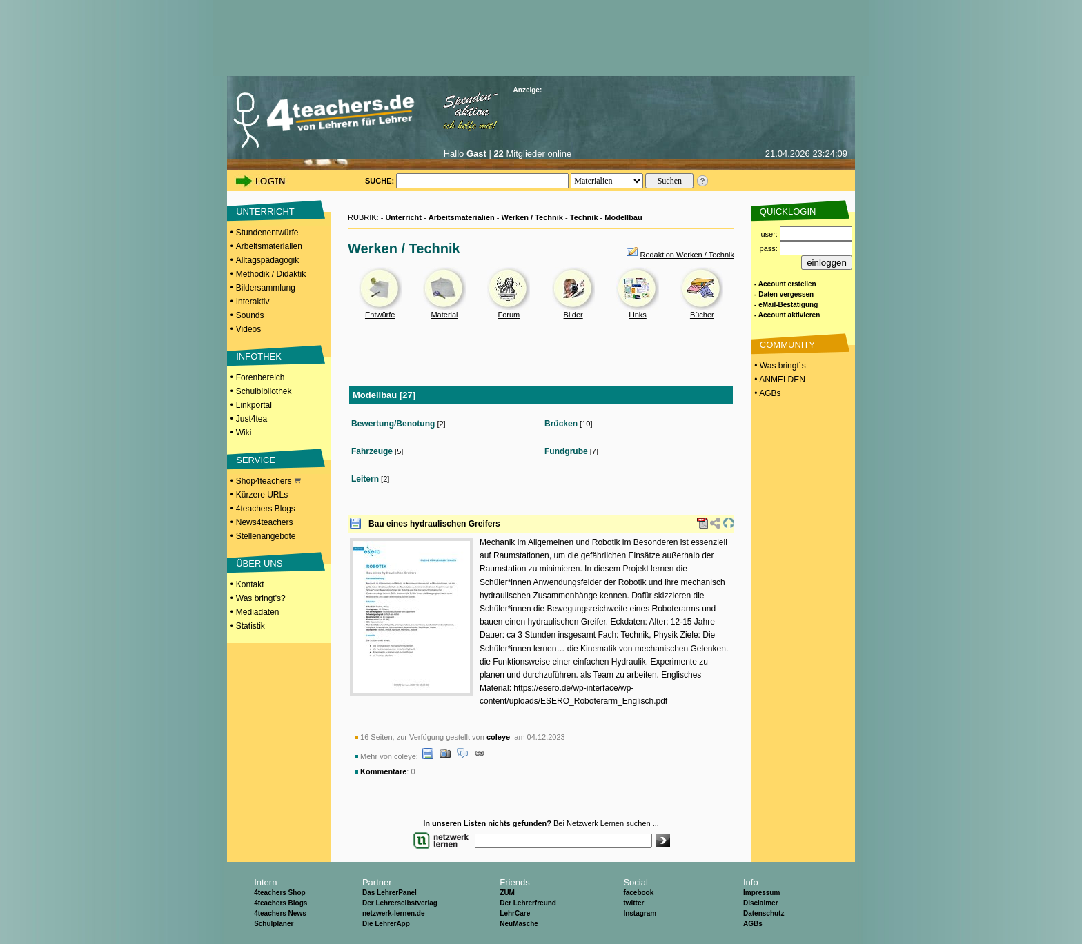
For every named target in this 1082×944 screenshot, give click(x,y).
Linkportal (254, 405)
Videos (248, 329)
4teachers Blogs (265, 508)
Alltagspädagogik (267, 260)
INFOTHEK (259, 356)
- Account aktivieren (787, 315)
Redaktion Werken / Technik (687, 254)
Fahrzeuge (372, 451)
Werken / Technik (532, 217)
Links (638, 315)
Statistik (250, 626)
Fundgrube (566, 451)
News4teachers (264, 522)
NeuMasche (519, 923)
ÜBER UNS (259, 563)
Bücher (702, 315)
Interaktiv (253, 301)
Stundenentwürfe (267, 232)
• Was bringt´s (779, 366)
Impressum (761, 892)
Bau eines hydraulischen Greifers (434, 524)
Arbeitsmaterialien (269, 246)
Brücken (561, 424)
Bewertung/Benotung (393, 424)
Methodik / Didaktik (271, 274)
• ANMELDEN (778, 379)
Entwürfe (380, 315)
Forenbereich (260, 377)
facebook (638, 892)
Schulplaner (273, 923)
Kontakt (250, 584)
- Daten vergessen (784, 294)
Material (444, 315)
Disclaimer (760, 903)
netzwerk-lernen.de (393, 913)
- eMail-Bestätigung (786, 304)
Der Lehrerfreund (528, 903)
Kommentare (383, 771)
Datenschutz (763, 913)
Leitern (365, 479)
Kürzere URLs (262, 495)
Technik (584, 217)
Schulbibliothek (264, 391)
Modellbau (623, 217)
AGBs (753, 923)
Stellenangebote (266, 536)
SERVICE (255, 460)
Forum (509, 315)
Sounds (250, 315)
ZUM (507, 892)
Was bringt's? (261, 598)
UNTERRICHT (265, 211)
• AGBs (766, 393)
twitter (633, 903)
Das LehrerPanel (389, 892)
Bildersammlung (265, 288)
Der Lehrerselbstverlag (399, 903)
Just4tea (251, 419)
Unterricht (403, 217)
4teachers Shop (279, 892)
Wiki (244, 432)
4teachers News (280, 913)
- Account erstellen (785, 284)
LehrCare (515, 913)
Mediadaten (257, 612)
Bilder (573, 315)
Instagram (639, 913)
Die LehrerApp (386, 923)
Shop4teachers (268, 481)
